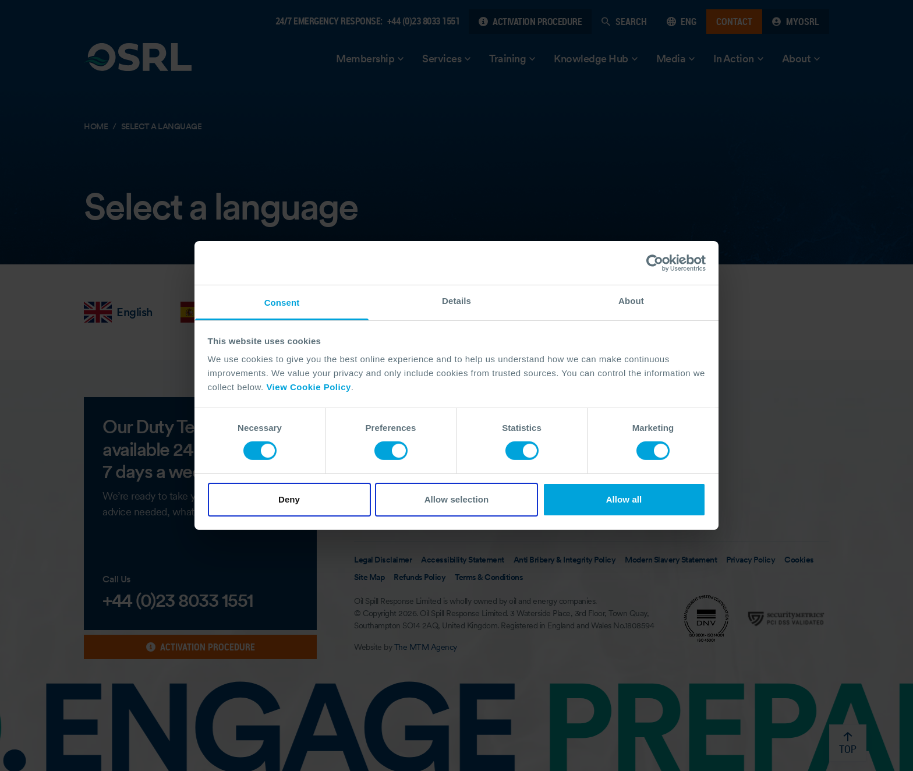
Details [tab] (456, 301)
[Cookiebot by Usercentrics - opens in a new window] (655, 262)
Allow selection (456, 499)
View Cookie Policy (308, 387)
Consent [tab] (282, 302)
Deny (289, 499)
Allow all (624, 499)
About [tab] (631, 301)
